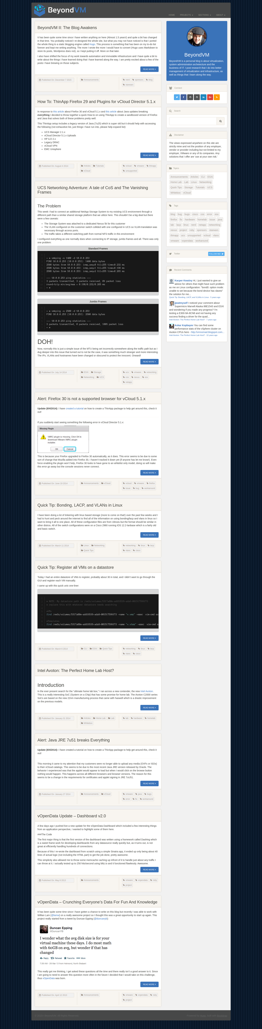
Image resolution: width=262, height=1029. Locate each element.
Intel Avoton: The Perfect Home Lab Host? (75, 670)
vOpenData (49, 978)
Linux (85, 545)
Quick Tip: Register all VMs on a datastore (75, 567)
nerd (126, 80)
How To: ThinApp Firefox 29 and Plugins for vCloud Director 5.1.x (96, 101)
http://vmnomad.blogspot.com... (207, 332)
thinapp (151, 166)
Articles (85, 166)
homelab (150, 718)
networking (150, 372)
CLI (84, 649)
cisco (136, 550)
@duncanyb (100, 918)
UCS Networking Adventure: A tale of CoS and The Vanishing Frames (92, 189)
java (138, 794)
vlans (126, 550)
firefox (151, 483)
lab (125, 718)
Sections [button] (204, 15)
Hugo (92, 44)
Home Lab (99, 718)
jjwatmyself (181, 303)
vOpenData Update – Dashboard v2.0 (71, 816)
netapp (127, 382)
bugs (147, 794)
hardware (136, 718)
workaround (148, 488)
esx (145, 377)
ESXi (84, 372)
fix (135, 799)
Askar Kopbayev (184, 325)
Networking (87, 377)
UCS (100, 377)
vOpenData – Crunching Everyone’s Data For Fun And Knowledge (97, 902)
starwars (128, 85)
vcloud (127, 166)
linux (141, 545)
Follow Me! (216, 254)
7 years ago (211, 320)
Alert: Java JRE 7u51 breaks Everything (73, 740)
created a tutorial (74, 408)
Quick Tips (87, 550)
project (127, 885)
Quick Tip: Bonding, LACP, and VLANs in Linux (79, 505)
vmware (139, 166)
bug (136, 488)
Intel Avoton (147, 691)
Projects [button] (186, 15)
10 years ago (212, 335)
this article (58, 111)
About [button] (220, 15)
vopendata (141, 880)
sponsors (137, 80)
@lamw (55, 915)
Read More (149, 69)
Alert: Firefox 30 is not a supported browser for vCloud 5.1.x (91, 398)
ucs (126, 372)
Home (172, 15)
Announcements (90, 80)
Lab (111, 718)
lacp (151, 545)
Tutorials (98, 166)
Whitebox (86, 723)
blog (149, 80)
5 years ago (215, 297)
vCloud (85, 171)
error (126, 799)
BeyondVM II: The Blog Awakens (67, 27)
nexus (136, 377)
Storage (96, 372)
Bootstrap (222, 1015)
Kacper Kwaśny (183, 280)
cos (126, 377)
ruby (153, 880)
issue (126, 488)
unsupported (130, 171)
